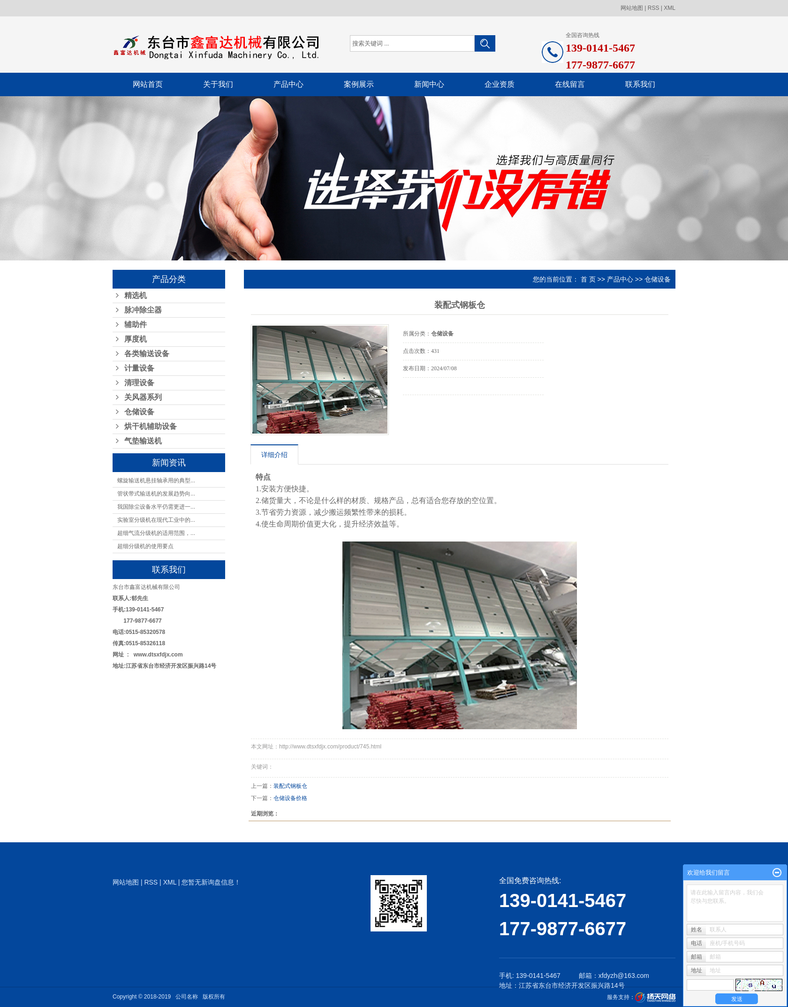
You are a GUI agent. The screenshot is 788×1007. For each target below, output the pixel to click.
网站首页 (148, 84)
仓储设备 (139, 412)
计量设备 (139, 368)
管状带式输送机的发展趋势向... (156, 493)
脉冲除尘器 (143, 310)
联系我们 (640, 84)
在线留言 (570, 84)
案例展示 (359, 84)
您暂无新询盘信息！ (211, 882)
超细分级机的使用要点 (145, 546)
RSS (653, 8)
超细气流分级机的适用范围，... (156, 533)
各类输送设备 (146, 354)
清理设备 (139, 383)
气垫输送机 (143, 441)
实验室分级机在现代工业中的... (156, 520)
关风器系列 (143, 397)
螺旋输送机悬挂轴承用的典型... (156, 480)
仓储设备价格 (290, 798)
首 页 (588, 279)
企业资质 (500, 84)
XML (669, 8)
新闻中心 (429, 84)
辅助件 (135, 324)
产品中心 (288, 84)
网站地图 (632, 8)
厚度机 (135, 339)
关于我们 (218, 84)
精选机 (135, 295)
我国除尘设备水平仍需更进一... (156, 507)
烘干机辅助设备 (150, 426)
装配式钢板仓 (290, 786)
